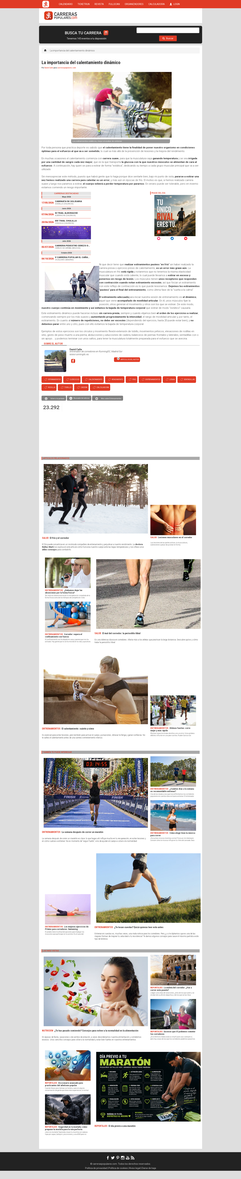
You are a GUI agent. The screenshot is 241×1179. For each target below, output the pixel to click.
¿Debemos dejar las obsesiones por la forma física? (63, 599)
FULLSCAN (114, 28)
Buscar (167, 46)
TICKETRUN (84, 28)
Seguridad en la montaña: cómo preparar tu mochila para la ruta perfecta (66, 1136)
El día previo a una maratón (122, 1134)
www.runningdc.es (79, 362)
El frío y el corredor (59, 546)
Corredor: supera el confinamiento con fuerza (63, 643)
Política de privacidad (96, 1176)
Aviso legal (134, 1176)
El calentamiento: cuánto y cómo (78, 737)
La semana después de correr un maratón (82, 840)
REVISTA (99, 28)
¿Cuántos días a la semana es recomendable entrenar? (172, 798)
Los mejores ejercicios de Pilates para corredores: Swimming (66, 936)
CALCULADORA (156, 28)
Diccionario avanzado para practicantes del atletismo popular (64, 1092)
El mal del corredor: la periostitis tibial (121, 641)
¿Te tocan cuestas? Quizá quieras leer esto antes (138, 935)
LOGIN (175, 28)
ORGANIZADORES (134, 28)
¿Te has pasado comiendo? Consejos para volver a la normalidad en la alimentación (96, 1039)
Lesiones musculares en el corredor (175, 545)
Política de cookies (118, 1176)
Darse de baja (149, 1176)
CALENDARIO (66, 28)
